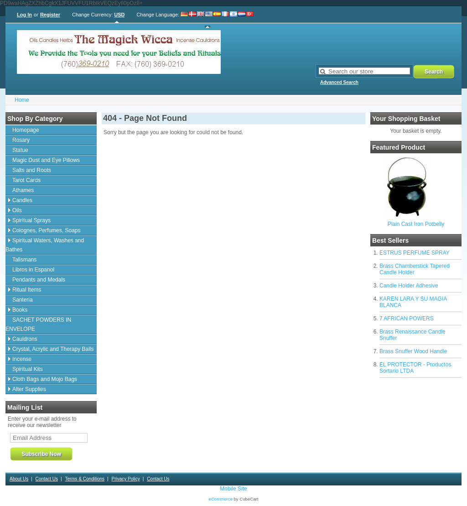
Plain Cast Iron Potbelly (416, 224)
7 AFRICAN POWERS (406, 318)
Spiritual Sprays (31, 220)
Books (19, 310)
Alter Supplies (29, 389)
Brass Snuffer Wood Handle (413, 351)
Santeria (22, 300)
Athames (23, 190)
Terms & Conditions (84, 478)
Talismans (24, 259)
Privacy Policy (125, 478)
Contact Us (47, 478)
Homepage (25, 130)
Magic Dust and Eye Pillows (46, 160)
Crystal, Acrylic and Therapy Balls (53, 349)
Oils (17, 210)
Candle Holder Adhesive (408, 285)
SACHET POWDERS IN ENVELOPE (38, 324)
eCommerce (221, 498)
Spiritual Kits (27, 369)
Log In (24, 14)
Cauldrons (24, 339)
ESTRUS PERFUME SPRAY (414, 253)
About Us (19, 478)
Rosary (21, 140)
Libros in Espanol (33, 269)
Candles (22, 200)
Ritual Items (26, 290)
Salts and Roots (31, 170)
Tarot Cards (26, 180)
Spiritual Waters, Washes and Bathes (44, 245)
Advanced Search (339, 82)
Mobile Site (233, 488)
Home (22, 100)
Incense (21, 359)
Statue (20, 150)
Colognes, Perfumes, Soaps (46, 230)
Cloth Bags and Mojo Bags (44, 379)
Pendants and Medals (38, 279)
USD (119, 14)
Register (50, 14)
